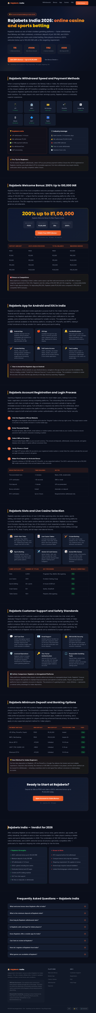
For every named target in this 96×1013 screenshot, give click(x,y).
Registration (73, 976)
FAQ (72, 2)
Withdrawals (47, 2)
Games (66, 2)
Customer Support (75, 972)
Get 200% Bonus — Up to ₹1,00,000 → (24, 60)
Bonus (55, 2)
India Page (73, 982)
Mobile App (51, 976)
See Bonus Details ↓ (51, 60)
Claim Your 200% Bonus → (48, 234)
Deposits (50, 986)
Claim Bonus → (82, 3)
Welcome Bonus (52, 972)
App (60, 2)
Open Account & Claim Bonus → (48, 800)
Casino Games (52, 979)
